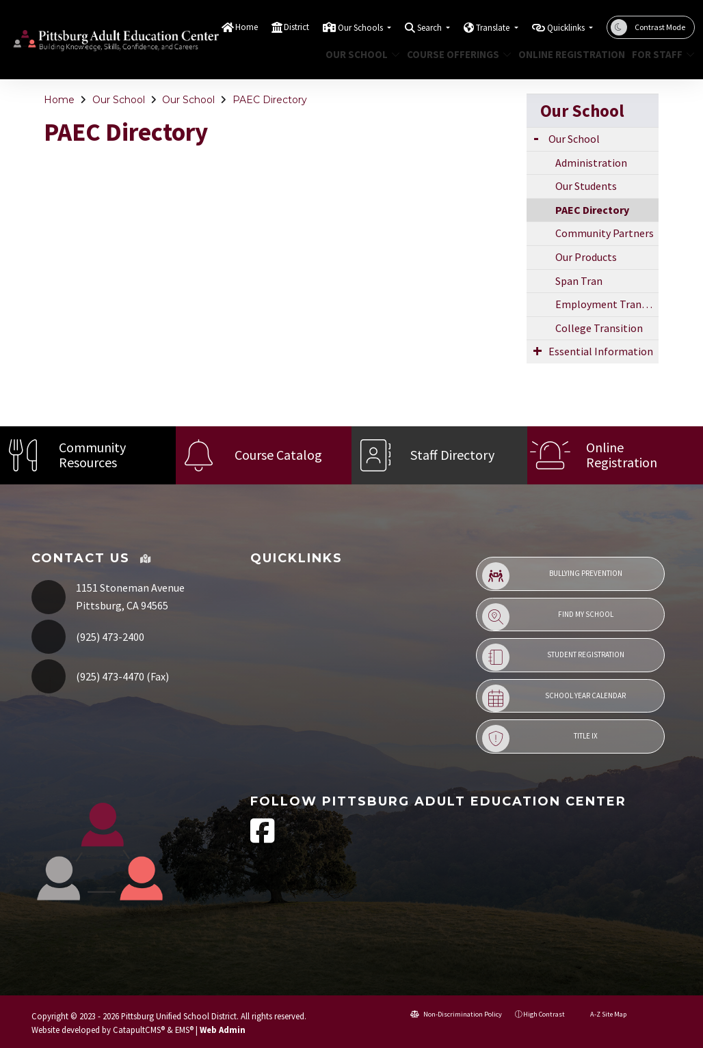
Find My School (547, 617)
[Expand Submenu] (536, 137)
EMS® (184, 1029)
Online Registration (565, 54)
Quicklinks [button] (567, 27)
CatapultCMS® (139, 1029)
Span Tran (578, 281)
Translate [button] (494, 27)
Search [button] (430, 27)
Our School (359, 54)
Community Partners (604, 233)
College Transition (599, 328)
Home (246, 27)
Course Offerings (454, 54)
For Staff (660, 54)
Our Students (586, 186)
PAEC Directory (270, 100)
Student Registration (553, 657)
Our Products (586, 257)
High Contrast (544, 1014)
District (296, 27)
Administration (591, 162)
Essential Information (600, 351)
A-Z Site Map (602, 1014)
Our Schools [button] (361, 27)
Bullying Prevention (552, 576)
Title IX (540, 738)
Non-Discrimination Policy (456, 1014)
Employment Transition (607, 304)
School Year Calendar (554, 698)
